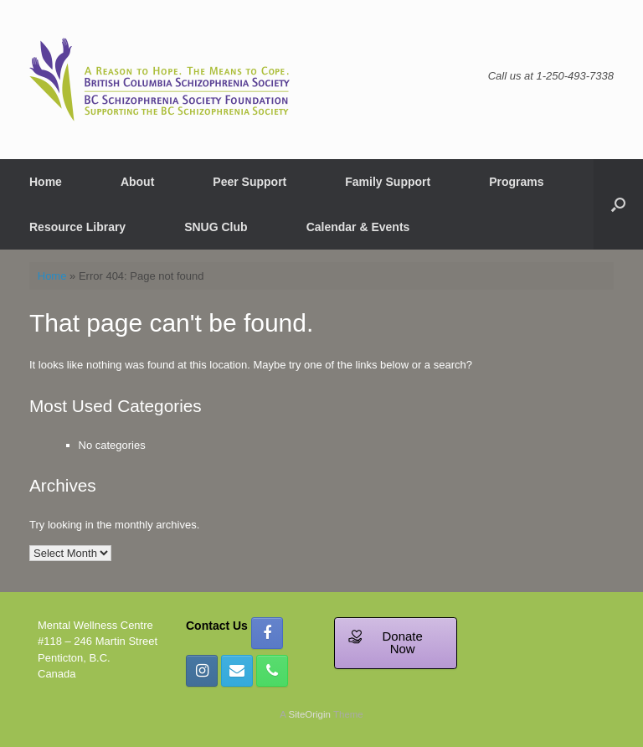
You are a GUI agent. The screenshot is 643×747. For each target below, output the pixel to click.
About (137, 181)
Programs (516, 181)
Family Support (387, 181)
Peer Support (249, 181)
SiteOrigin (309, 714)
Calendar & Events (358, 227)
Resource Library (77, 227)
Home (45, 181)
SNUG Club (215, 227)
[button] (618, 204)
